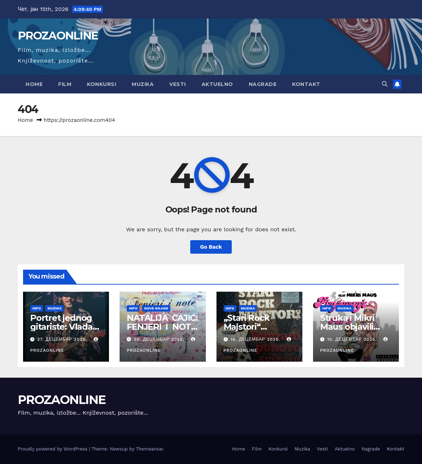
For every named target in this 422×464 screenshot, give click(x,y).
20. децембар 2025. (160, 339)
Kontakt (306, 84)
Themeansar (149, 449)
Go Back (211, 247)
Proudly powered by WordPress (53, 449)
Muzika (143, 84)
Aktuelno (217, 84)
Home (34, 84)
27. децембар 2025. (63, 339)
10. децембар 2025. (353, 339)
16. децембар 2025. (256, 339)
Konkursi (101, 84)
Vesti (177, 84)
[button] (385, 84)
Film (64, 84)
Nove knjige (156, 308)
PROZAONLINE (58, 35)
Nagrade (263, 84)
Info (36, 308)
